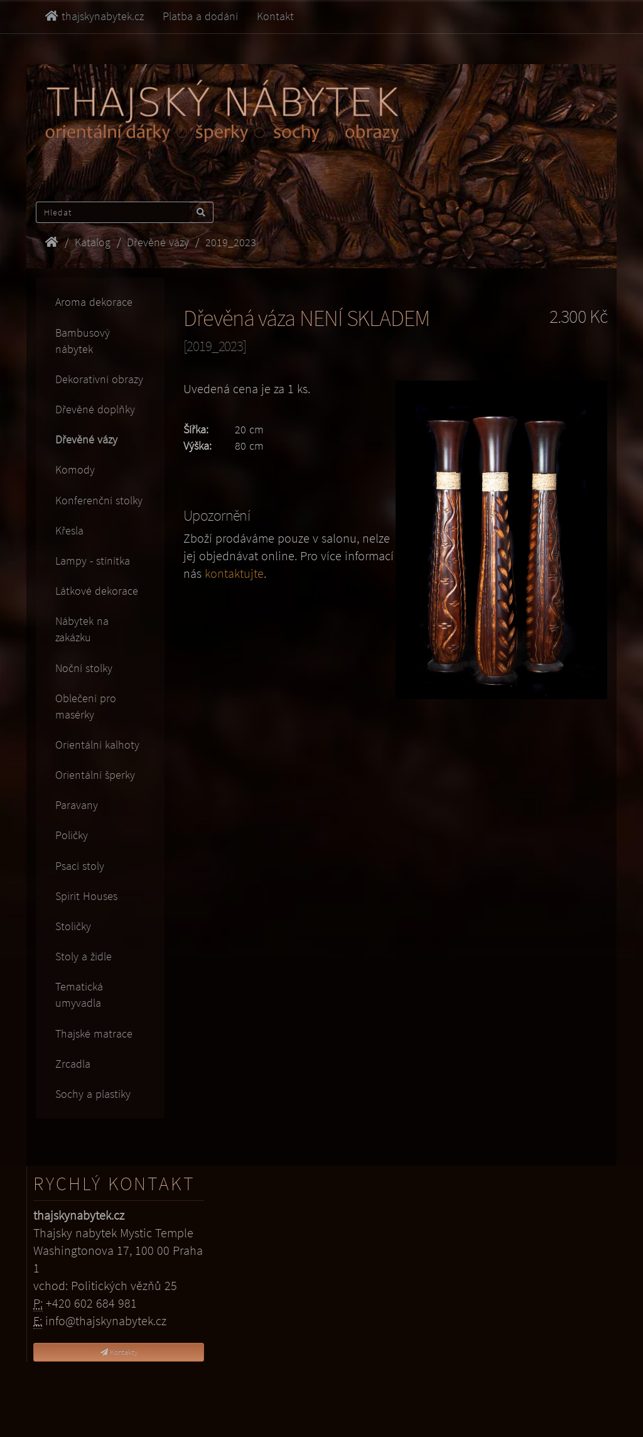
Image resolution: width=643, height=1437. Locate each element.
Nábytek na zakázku (82, 629)
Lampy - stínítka (92, 560)
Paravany (76, 805)
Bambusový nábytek (82, 340)
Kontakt (275, 16)
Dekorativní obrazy (99, 379)
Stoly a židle (83, 956)
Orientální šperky (95, 774)
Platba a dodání (200, 16)
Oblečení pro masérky (85, 706)
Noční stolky (83, 668)
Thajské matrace (93, 1033)
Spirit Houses (86, 896)
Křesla (69, 530)
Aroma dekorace (93, 302)
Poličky (71, 835)
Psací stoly (79, 866)
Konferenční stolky (99, 500)
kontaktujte (234, 573)
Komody (75, 469)
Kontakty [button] (119, 1352)
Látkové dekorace (96, 590)
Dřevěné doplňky (95, 409)
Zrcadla (72, 1063)
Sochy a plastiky (93, 1094)
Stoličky (73, 926)
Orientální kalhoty (97, 744)
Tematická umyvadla (79, 994)
